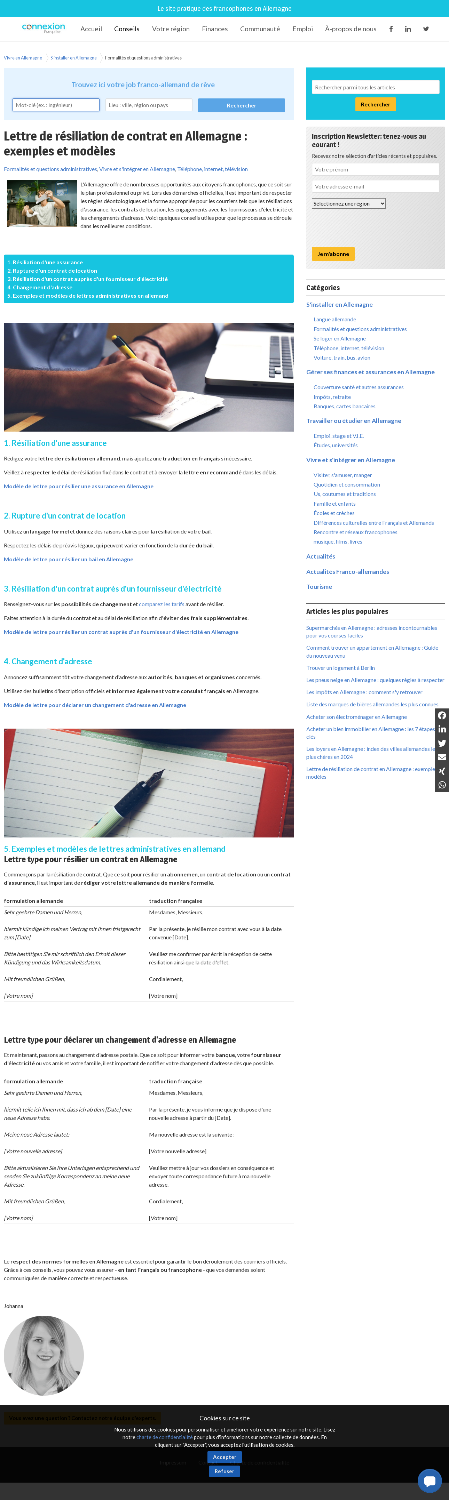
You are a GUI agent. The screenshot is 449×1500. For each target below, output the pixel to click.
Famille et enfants (335, 503)
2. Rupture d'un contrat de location (52, 270)
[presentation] (365, 227)
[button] (430, 1481)
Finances (215, 29)
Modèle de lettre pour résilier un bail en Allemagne (68, 559)
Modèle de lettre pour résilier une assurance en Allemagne (78, 486)
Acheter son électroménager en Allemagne (356, 716)
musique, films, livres (338, 541)
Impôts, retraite (332, 396)
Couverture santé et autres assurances (359, 387)
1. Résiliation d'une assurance (45, 262)
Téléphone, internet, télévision (212, 169)
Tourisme (319, 586)
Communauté (260, 29)
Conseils (127, 29)
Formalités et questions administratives (143, 58)
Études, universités (336, 445)
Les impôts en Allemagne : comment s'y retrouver (364, 692)
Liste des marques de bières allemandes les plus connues (372, 704)
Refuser (224, 1471)
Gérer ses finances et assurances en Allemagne (370, 372)
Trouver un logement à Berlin (340, 667)
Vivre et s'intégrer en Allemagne (137, 169)
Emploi (302, 29)
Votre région (171, 29)
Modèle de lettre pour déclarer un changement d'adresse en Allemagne (95, 704)
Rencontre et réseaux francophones (355, 532)
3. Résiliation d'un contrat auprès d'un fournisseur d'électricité (87, 278)
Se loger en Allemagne (340, 338)
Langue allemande (335, 319)
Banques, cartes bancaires (345, 406)
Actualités (320, 556)
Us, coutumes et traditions (345, 493)
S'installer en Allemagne (73, 58)
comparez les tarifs (161, 604)
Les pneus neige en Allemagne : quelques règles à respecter (375, 679)
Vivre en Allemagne (23, 58)
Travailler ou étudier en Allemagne (353, 420)
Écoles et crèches (334, 513)
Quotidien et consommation (347, 484)
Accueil (91, 29)
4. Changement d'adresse (39, 287)
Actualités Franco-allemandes (347, 571)
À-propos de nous (351, 29)
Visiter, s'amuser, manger (343, 475)
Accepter (224, 1457)
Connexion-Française (45, 29)
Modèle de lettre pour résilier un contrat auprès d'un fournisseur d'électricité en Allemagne (121, 631)
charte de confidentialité (164, 1437)
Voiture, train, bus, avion (342, 357)
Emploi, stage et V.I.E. (339, 435)
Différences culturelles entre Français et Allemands (374, 522)
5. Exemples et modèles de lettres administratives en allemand (87, 295)
